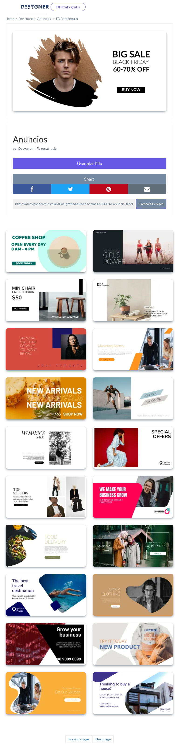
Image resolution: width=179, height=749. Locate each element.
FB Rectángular (67, 19)
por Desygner (23, 148)
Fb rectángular (47, 148)
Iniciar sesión (31, 7)
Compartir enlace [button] (151, 204)
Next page (103, 739)
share (89, 178)
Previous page (78, 739)
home (10, 19)
